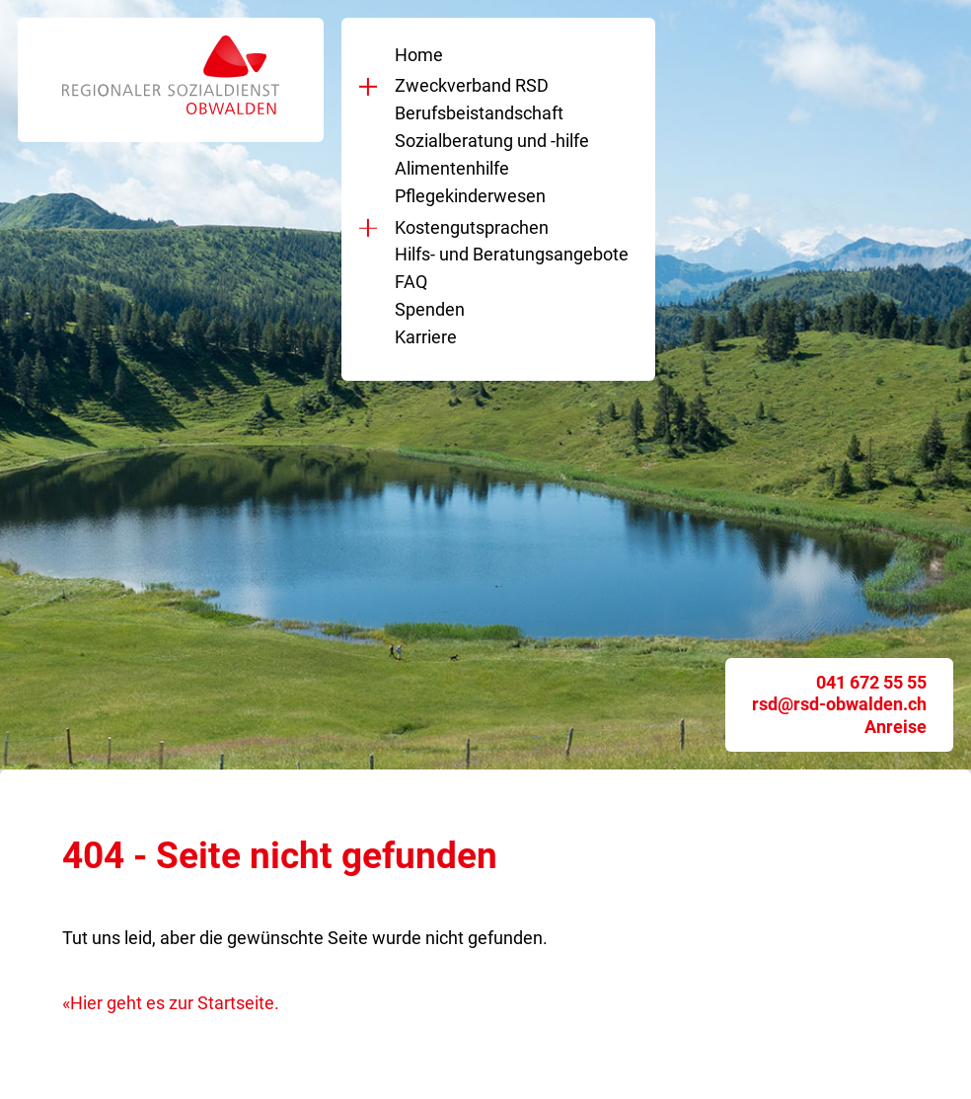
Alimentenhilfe (452, 168)
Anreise (895, 726)
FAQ (411, 281)
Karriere (426, 337)
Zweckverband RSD (467, 85)
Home (419, 54)
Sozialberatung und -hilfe (492, 140)
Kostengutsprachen (467, 227)
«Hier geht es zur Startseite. (170, 1002)
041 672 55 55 (871, 682)
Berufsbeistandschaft (479, 113)
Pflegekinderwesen (470, 195)
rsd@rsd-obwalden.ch (839, 704)
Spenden (430, 309)
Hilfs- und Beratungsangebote (512, 254)
